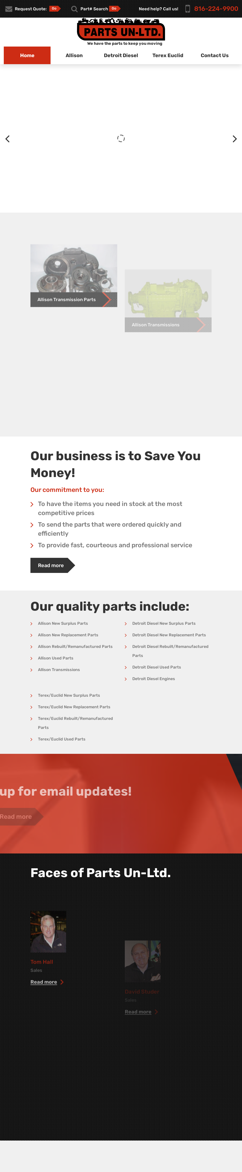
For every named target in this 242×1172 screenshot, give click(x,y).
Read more (51, 565)
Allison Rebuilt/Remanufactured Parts (75, 646)
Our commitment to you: (67, 489)
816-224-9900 (216, 8)
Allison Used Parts (55, 658)
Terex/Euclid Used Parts (62, 739)
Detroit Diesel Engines (153, 678)
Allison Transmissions (59, 669)
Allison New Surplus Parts (63, 623)
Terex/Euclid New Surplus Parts (69, 695)
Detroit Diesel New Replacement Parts (169, 635)
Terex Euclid (167, 55)
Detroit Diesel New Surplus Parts (164, 623)
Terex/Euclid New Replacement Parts (74, 707)
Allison (74, 55)
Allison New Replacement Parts (68, 635)
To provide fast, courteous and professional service (115, 545)
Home (27, 55)
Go (54, 8)
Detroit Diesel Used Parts (156, 667)
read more (43, 1022)
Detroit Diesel (121, 55)
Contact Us (215, 55)
